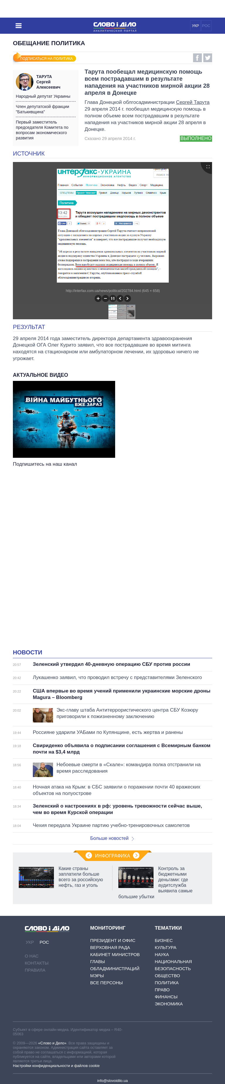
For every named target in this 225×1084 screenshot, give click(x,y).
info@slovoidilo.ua (112, 1080)
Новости (27, 652)
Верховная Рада (110, 947)
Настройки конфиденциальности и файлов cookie (56, 1065)
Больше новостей (112, 838)
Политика (167, 982)
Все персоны (106, 982)
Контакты (37, 962)
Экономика (169, 1003)
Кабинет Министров (115, 954)
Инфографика (112, 855)
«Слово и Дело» (52, 1043)
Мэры (97, 975)
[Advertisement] (112, 527)
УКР (195, 26)
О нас (32, 955)
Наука (162, 954)
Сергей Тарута (193, 102)
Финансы (166, 996)
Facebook (197, 57)
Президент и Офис (112, 940)
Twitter (207, 57)
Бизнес (164, 940)
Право (162, 989)
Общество (167, 975)
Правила (35, 970)
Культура (165, 947)
